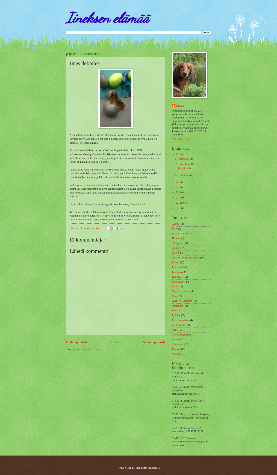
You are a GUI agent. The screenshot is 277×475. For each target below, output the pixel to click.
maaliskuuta (185, 164)
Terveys (176, 339)
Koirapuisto (178, 272)
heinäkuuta (184, 159)
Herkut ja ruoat (179, 233)
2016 (178, 182)
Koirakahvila (178, 267)
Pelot (174, 310)
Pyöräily (176, 315)
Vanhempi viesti (154, 342)
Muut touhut (178, 281)
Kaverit (175, 262)
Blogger (155, 468)
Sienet (175, 330)
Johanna (180, 106)
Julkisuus (176, 248)
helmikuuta (184, 175)
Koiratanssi (177, 276)
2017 (178, 154)
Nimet (175, 296)
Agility (175, 224)
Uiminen (176, 349)
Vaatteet (176, 354)
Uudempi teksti (76, 342)
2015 (178, 187)
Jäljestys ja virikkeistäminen (186, 257)
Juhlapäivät (177, 243)
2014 (178, 192)
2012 (178, 202)
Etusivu (115, 342)
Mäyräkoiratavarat (181, 291)
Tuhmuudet (177, 344)
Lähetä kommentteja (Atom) (86, 349)
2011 (178, 208)
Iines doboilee (185, 168)
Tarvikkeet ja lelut (181, 334)
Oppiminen (177, 306)
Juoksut (175, 252)
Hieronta (176, 238)
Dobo (175, 228)
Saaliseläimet (178, 325)
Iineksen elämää (107, 17)
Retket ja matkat (180, 320)
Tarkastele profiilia (181, 139)
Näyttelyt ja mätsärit (182, 301)
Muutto (175, 286)
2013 (178, 197)
